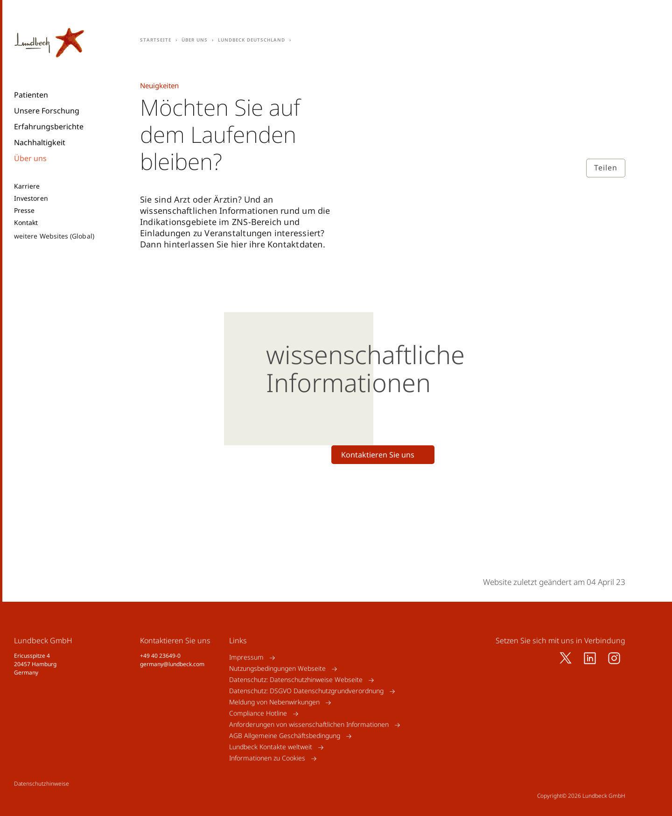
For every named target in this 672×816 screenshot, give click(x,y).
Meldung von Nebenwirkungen (274, 702)
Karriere (27, 186)
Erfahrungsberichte (49, 126)
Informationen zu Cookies (267, 758)
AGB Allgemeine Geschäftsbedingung (284, 736)
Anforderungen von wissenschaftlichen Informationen (309, 725)
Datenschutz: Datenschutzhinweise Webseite (296, 680)
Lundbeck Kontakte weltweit (270, 747)
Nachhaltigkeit (39, 142)
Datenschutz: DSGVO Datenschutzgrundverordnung (306, 691)
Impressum (246, 657)
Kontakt (26, 222)
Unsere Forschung (46, 111)
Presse (24, 210)
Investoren (31, 198)
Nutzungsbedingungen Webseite (277, 669)
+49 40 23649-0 (160, 656)
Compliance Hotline (258, 713)
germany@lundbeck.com (172, 664)
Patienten (31, 95)
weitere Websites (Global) (54, 236)
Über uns (30, 158)
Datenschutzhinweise (41, 784)
